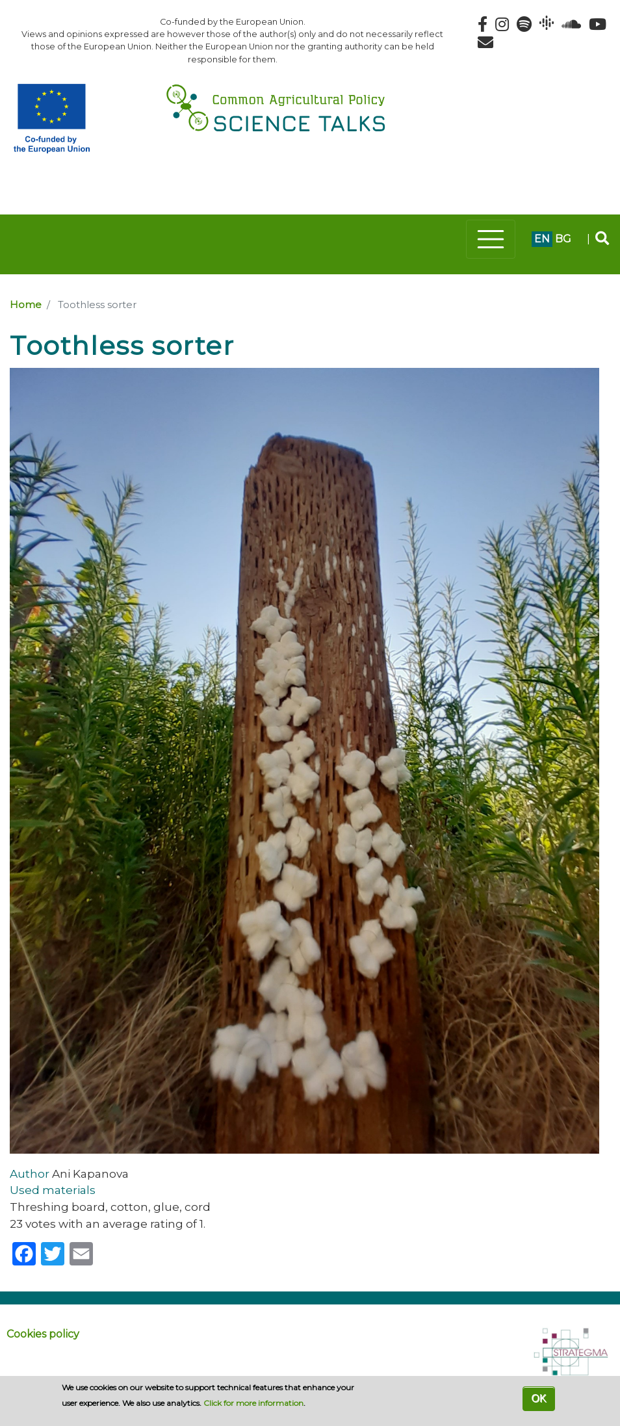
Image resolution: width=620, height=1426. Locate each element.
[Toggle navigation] (490, 239)
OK (538, 1398)
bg (563, 239)
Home (26, 305)
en (542, 239)
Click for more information (253, 1403)
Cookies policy (42, 1334)
